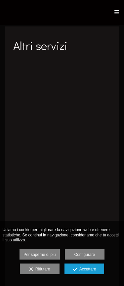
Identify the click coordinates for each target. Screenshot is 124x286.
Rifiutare (39, 269)
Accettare (84, 269)
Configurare (84, 254)
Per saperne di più (39, 254)
